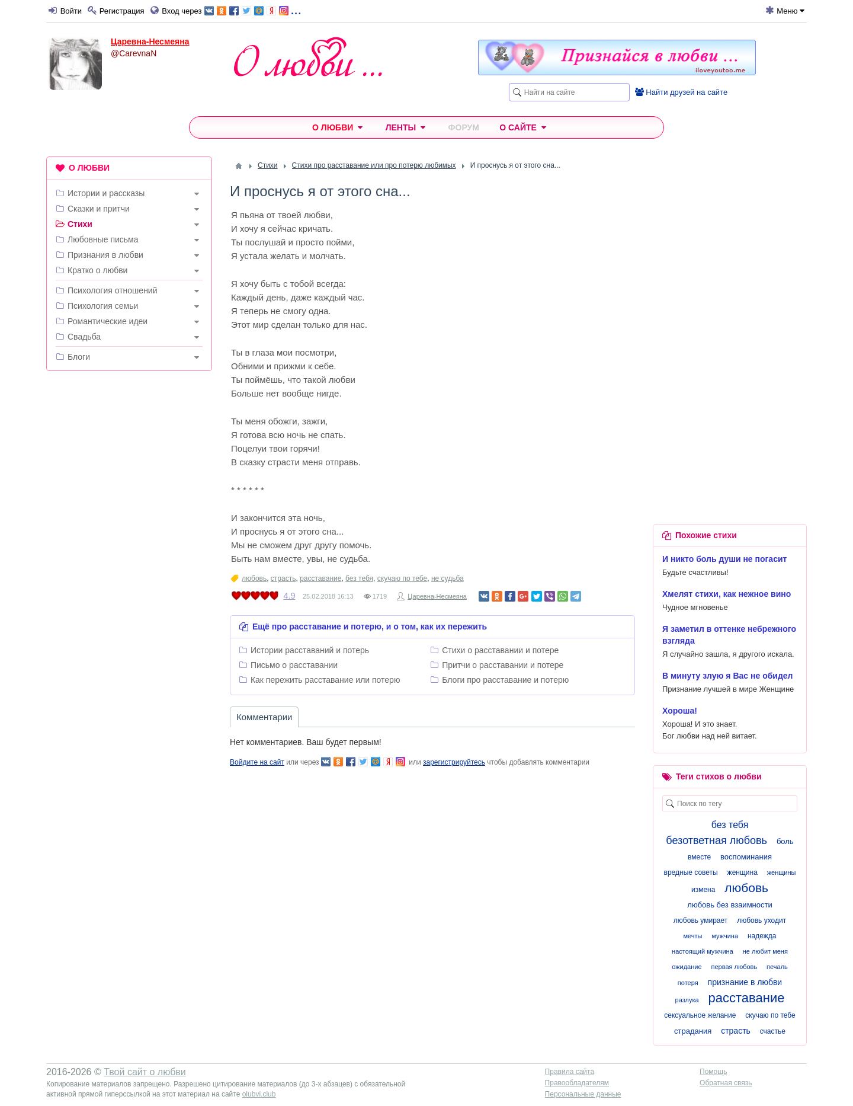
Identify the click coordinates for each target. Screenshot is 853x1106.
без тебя (359, 578)
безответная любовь (716, 840)
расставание (320, 578)
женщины (781, 872)
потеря (688, 982)
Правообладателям (577, 1083)
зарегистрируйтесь (454, 762)
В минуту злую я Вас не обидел (727, 675)
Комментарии (264, 717)
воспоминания (746, 856)
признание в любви (745, 982)
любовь (254, 578)
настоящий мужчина (702, 951)
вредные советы (691, 872)
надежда (762, 936)
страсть (283, 578)
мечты (693, 935)
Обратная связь (726, 1083)
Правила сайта (569, 1071)
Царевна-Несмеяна (150, 41)
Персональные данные (583, 1094)
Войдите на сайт (257, 762)
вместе (699, 857)
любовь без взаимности (729, 904)
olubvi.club (259, 1094)
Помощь (713, 1071)
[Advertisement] (129, 561)
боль (785, 841)
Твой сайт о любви (145, 1072)
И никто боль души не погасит (724, 559)
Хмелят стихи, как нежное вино (726, 594)
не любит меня (765, 951)
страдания (692, 1031)
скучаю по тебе (402, 578)
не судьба (447, 578)
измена (703, 890)
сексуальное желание (700, 1015)
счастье (772, 1031)
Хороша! (679, 710)
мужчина (724, 935)
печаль (777, 966)
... (252, 9)
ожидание (686, 966)
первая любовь (734, 966)
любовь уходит (761, 920)
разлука (687, 999)
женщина (742, 872)
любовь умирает (700, 920)
